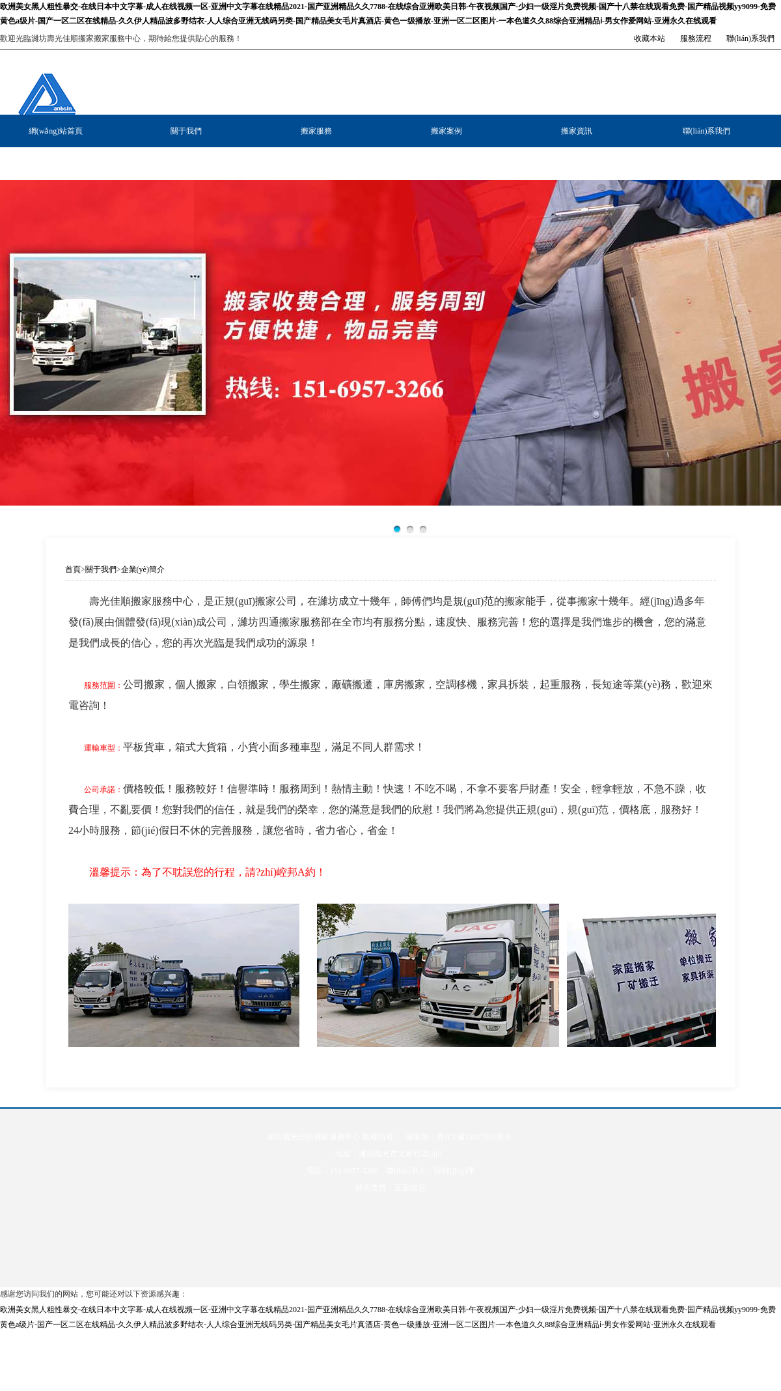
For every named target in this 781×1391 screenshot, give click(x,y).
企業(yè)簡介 (143, 569)
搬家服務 (316, 131)
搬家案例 (446, 131)
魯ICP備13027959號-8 (473, 1136)
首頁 (73, 569)
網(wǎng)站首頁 (56, 131)
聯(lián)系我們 (750, 38)
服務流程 (695, 38)
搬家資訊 (576, 131)
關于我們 (186, 131)
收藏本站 (649, 38)
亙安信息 (410, 1187)
